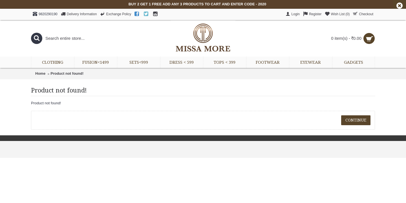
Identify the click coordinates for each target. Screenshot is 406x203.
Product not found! (66, 73)
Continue (355, 120)
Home (40, 73)
